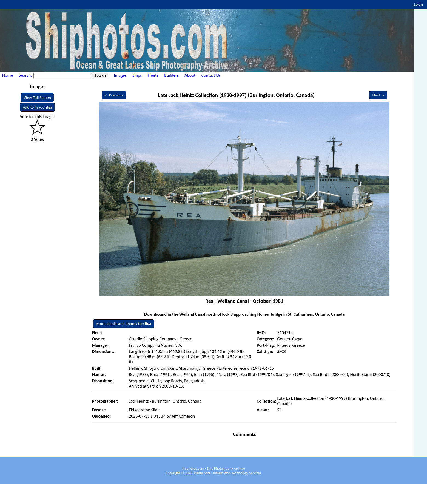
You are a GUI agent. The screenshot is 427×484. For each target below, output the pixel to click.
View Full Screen (37, 97)
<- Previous (114, 95)
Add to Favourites (37, 107)
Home (7, 75)
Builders (171, 75)
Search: (26, 75)
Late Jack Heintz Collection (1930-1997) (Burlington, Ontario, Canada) (236, 95)
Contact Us (211, 75)
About (189, 75)
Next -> (378, 95)
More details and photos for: (123, 323)
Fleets (153, 75)
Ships (137, 75)
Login (418, 4)
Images (120, 75)
